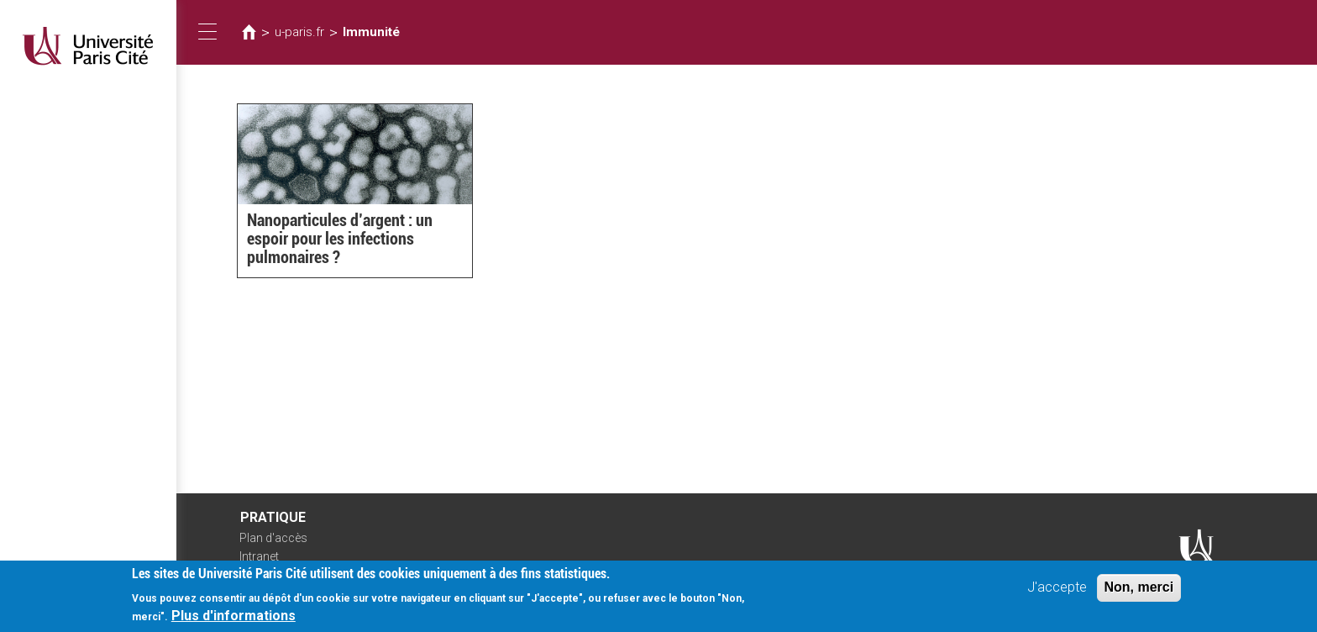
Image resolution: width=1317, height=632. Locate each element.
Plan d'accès (273, 538)
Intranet (259, 556)
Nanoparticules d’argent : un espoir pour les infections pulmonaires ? (340, 238)
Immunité (371, 32)
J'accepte (1057, 594)
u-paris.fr (299, 32)
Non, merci (1139, 594)
